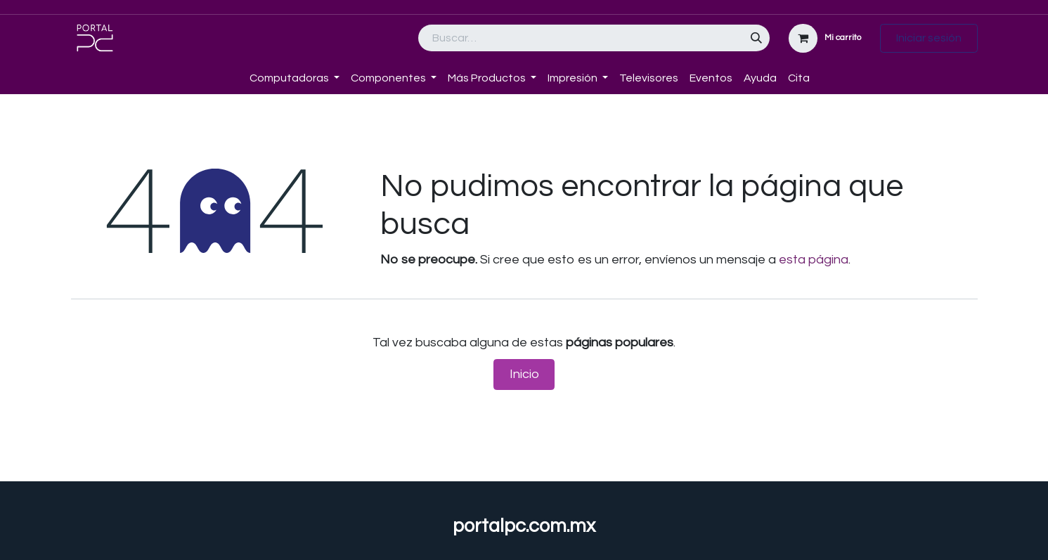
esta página (813, 259)
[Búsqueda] (757, 38)
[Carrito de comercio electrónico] (825, 38)
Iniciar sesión (929, 38)
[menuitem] (238, 69)
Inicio (524, 374)
